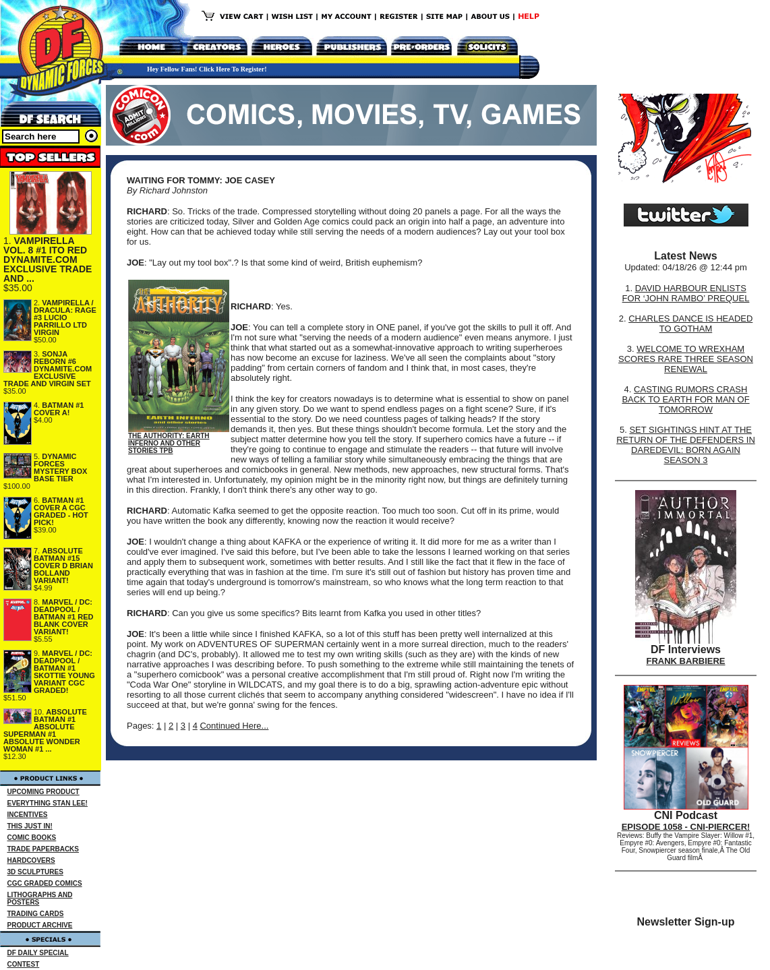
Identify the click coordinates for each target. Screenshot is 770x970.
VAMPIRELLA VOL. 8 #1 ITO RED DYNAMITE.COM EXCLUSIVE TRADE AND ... (47, 259)
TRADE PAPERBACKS (43, 849)
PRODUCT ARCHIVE (40, 925)
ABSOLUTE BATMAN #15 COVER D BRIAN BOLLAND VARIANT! (63, 565)
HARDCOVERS (31, 860)
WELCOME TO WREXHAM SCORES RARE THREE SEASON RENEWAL (685, 359)
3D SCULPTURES (35, 872)
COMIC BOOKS (32, 837)
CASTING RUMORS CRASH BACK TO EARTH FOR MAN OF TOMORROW (685, 399)
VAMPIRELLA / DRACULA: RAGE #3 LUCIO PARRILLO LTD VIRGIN (65, 317)
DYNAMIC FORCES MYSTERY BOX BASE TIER (60, 467)
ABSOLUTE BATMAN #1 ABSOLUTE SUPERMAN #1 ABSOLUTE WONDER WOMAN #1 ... (45, 730)
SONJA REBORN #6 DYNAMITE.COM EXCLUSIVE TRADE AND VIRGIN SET (47, 369)
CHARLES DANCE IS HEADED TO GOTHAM (690, 323)
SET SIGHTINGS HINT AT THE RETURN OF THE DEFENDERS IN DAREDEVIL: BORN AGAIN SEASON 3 (685, 445)
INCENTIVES (27, 814)
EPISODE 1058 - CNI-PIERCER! (686, 827)
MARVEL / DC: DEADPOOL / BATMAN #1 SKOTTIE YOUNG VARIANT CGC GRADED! (64, 671)
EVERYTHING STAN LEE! (47, 803)
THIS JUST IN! (30, 826)
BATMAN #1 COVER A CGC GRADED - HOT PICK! (61, 511)
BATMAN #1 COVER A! (59, 409)
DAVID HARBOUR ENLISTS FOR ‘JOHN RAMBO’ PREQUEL (686, 293)
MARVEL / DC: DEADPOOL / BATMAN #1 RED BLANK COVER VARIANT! (63, 617)
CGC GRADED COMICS (44, 883)
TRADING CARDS (35, 913)
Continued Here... (234, 726)
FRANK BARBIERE (686, 661)
